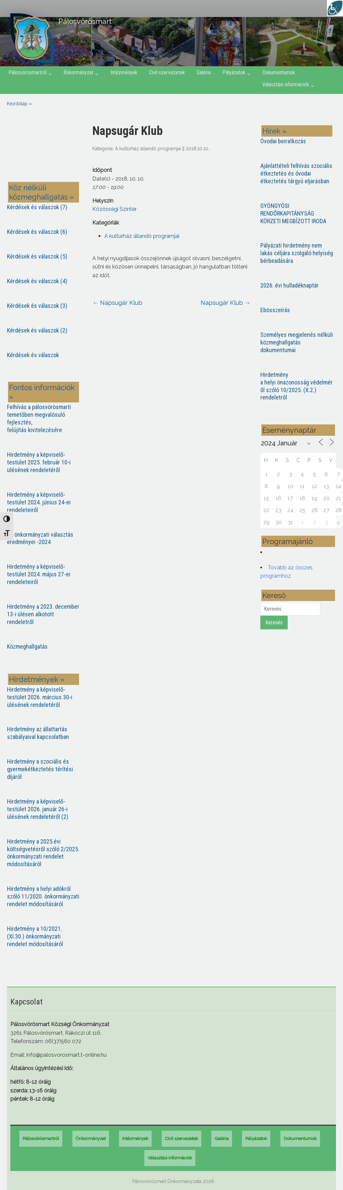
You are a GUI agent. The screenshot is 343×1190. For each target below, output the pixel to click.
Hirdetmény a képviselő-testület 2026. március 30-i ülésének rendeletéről (39, 697)
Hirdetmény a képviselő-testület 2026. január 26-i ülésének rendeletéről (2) (37, 809)
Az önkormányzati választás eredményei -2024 (40, 538)
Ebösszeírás (275, 309)
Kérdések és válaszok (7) (37, 207)
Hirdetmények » (36, 679)
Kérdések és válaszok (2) (37, 330)
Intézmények (123, 72)
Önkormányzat (78, 72)
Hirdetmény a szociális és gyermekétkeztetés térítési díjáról (40, 769)
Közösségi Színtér (114, 209)
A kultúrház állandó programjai (148, 148)
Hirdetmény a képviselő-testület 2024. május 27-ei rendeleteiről (38, 574)
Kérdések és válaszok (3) (37, 305)
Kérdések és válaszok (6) (37, 231)
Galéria (204, 72)
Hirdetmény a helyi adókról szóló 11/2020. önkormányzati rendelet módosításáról (43, 896)
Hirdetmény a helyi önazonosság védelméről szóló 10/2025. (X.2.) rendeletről (296, 386)
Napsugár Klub (117, 302)
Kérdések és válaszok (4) (37, 281)
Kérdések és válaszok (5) (37, 256)
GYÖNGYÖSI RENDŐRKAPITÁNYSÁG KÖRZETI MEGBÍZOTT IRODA (293, 213)
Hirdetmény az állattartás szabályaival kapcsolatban (38, 733)
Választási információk (285, 84)
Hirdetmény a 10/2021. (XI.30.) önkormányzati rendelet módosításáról (35, 936)
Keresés (274, 622)
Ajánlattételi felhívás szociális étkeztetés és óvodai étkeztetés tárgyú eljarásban (296, 173)
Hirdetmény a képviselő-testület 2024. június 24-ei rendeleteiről (39, 502)
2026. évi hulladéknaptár (289, 285)
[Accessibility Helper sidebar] (335, 8)
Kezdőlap (17, 103)
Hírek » (274, 131)
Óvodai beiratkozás (283, 141)
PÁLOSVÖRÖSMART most (45, 149)
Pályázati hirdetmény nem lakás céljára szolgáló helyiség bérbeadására (296, 253)
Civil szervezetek (167, 72)
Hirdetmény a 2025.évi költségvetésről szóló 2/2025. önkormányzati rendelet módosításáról (43, 853)
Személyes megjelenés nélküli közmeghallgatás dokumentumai (296, 342)
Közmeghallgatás (27, 646)
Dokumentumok (278, 72)
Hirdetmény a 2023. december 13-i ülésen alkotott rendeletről (43, 614)
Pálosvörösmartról (27, 72)
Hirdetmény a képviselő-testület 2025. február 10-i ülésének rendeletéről (39, 462)
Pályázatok (233, 72)
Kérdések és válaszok (33, 354)
